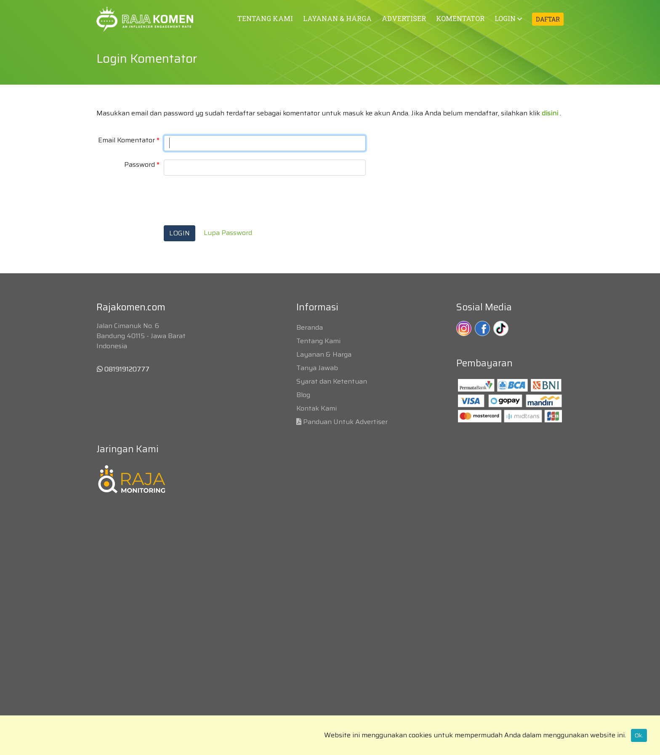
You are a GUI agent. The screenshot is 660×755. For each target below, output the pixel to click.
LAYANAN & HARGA (337, 18)
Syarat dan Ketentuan (331, 381)
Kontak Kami (316, 408)
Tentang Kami (318, 341)
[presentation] (228, 200)
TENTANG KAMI (265, 18)
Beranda (309, 327)
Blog (303, 395)
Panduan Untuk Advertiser (345, 421)
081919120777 (123, 369)
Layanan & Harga (323, 354)
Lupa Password (228, 232)
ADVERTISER (404, 18)
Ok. (639, 735)
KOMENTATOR (460, 18)
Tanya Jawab (317, 368)
